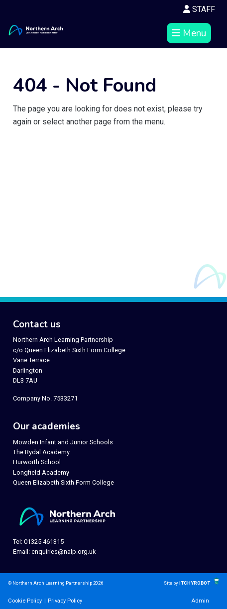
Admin (200, 601)
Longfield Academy (41, 472)
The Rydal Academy (41, 452)
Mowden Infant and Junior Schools (63, 442)
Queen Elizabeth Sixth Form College (63, 482)
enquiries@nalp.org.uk (63, 551)
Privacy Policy (65, 601)
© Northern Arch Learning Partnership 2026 (55, 583)
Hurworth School (37, 462)
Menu (189, 33)
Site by (171, 583)
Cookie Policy (25, 601)
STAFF (199, 9)
